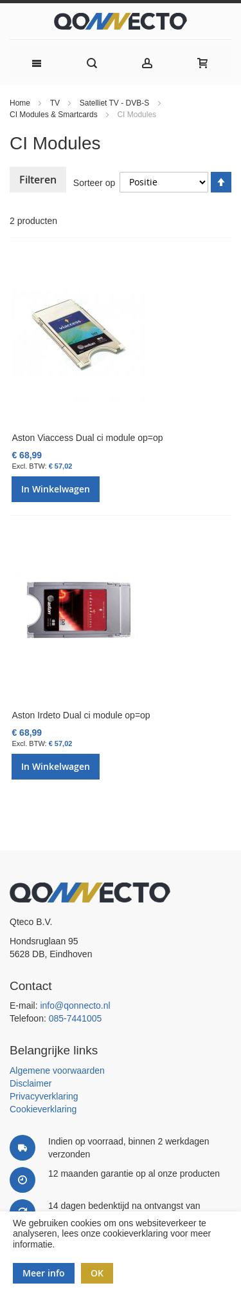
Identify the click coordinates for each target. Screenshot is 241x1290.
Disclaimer (30, 1083)
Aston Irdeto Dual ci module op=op (81, 715)
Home (21, 103)
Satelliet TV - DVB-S (116, 103)
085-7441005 (75, 1018)
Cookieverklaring (43, 1109)
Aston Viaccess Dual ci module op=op (87, 438)
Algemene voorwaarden (57, 1070)
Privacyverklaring (44, 1096)
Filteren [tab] (38, 180)
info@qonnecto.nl (75, 1005)
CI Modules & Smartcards (55, 114)
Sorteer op (94, 182)
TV (56, 103)
